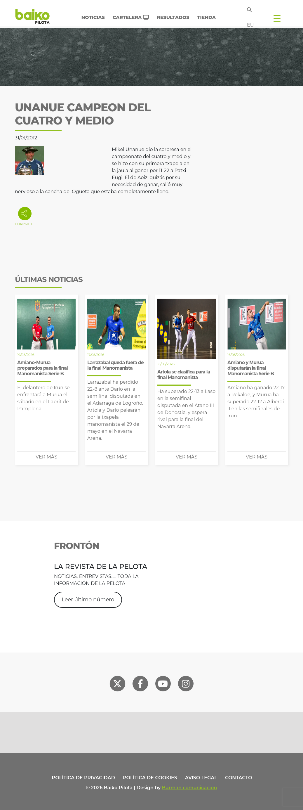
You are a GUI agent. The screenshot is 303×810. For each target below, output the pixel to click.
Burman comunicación (189, 787)
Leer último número (88, 599)
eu (250, 25)
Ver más (46, 457)
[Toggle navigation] (277, 18)
